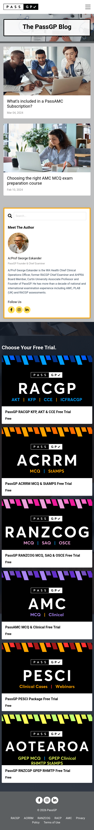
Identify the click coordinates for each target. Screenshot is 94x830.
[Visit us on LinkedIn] (27, 309)
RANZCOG (44, 818)
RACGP (15, 818)
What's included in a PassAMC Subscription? (35, 104)
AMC (69, 818)
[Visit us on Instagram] (19, 309)
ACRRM (28, 818)
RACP (58, 818)
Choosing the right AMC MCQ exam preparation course (40, 181)
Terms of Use (52, 822)
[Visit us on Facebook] (11, 309)
